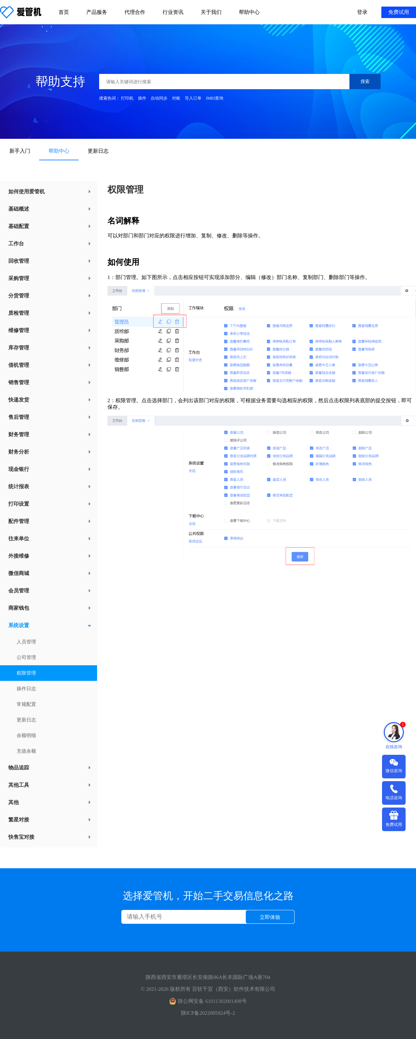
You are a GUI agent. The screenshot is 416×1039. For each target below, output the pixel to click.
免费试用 (398, 12)
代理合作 (134, 12)
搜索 (365, 81)
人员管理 (26, 641)
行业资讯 (173, 12)
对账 (176, 98)
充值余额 (26, 751)
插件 (142, 98)
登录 (362, 12)
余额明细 (26, 735)
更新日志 (98, 151)
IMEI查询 (214, 98)
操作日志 (26, 688)
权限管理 (26, 673)
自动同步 (159, 98)
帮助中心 (249, 12)
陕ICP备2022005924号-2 (208, 1013)
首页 (64, 12)
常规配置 (26, 704)
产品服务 (96, 12)
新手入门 (19, 151)
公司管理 (26, 657)
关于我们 (211, 12)
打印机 (127, 98)
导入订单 (193, 98)
